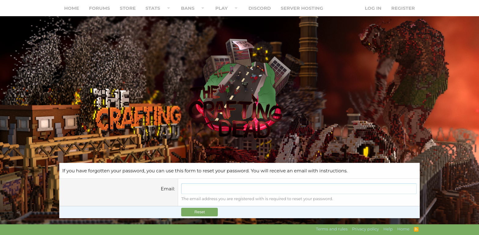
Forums (99, 8)
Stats (152, 8)
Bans (188, 8)
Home (71, 8)
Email (167, 189)
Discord (259, 8)
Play (221, 8)
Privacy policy (365, 228)
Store (128, 8)
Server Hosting (302, 8)
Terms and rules (332, 228)
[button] (168, 8)
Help (388, 228)
